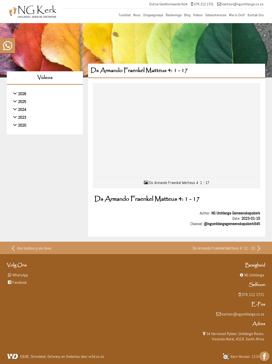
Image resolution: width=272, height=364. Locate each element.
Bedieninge (174, 15)
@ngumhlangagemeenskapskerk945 (232, 222)
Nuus (137, 15)
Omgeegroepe (153, 15)
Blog (187, 15)
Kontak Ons (256, 15)
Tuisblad (124, 15)
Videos (198, 15)
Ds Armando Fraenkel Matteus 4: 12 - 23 (227, 246)
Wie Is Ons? (237, 15)
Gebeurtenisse (215, 15)
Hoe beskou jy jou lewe (31, 246)
